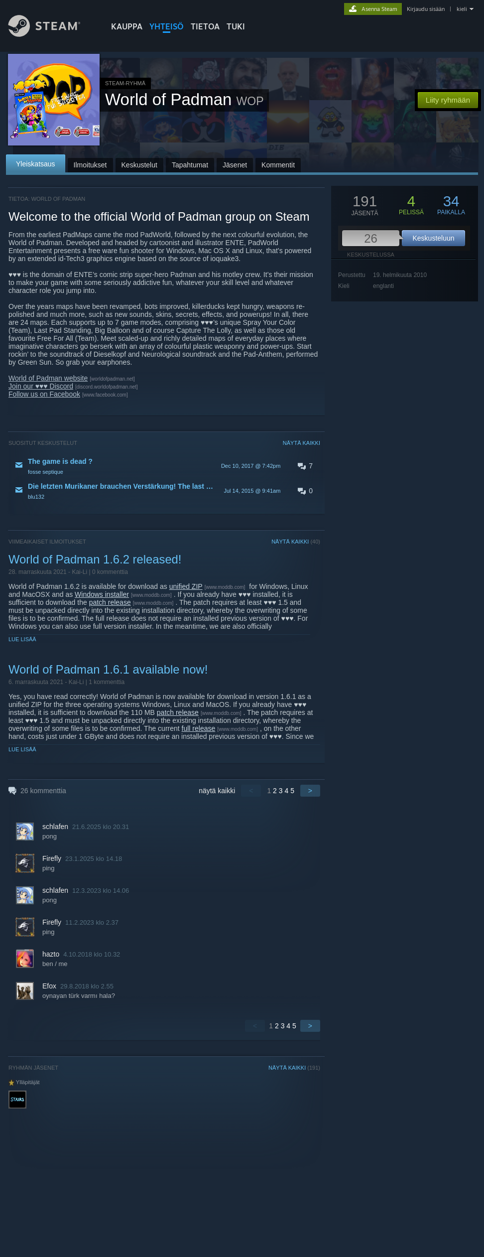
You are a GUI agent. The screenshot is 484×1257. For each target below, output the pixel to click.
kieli (462, 8)
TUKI (236, 26)
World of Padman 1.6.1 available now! (108, 669)
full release (199, 728)
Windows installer (102, 594)
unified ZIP (186, 586)
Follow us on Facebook (44, 394)
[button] (164, 466)
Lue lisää (22, 639)
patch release (110, 602)
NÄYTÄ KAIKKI (301, 443)
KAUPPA (126, 26)
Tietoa (205, 26)
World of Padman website (48, 378)
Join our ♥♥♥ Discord (40, 386)
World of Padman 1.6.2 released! (94, 559)
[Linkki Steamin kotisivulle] (52, 34)
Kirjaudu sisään (426, 8)
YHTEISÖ (166, 26)
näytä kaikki (217, 791)
